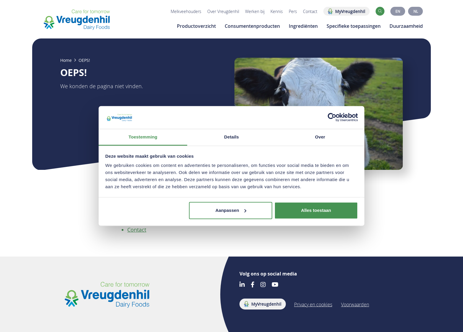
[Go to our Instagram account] (263, 285)
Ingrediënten (303, 26)
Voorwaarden (355, 304)
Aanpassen (231, 210)
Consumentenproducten (252, 26)
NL (415, 11)
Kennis (276, 11)
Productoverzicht (196, 26)
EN (397, 11)
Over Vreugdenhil (223, 11)
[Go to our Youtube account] (275, 285)
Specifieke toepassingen (354, 26)
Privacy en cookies (313, 304)
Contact (310, 11)
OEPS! (84, 60)
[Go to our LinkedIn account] (242, 285)
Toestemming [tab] (142, 136)
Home (66, 60)
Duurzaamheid (406, 26)
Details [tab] (231, 136)
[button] (380, 11)
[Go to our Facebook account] (253, 285)
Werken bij (255, 11)
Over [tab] (320, 136)
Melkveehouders (186, 11)
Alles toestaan (316, 210)
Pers (293, 11)
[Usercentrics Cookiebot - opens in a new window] (332, 117)
